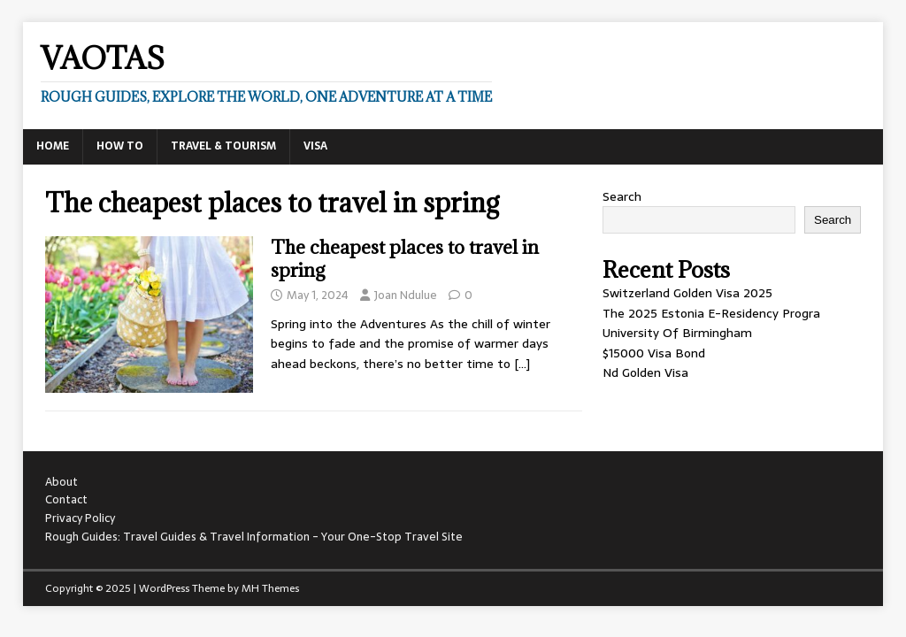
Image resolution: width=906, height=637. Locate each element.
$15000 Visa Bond (654, 353)
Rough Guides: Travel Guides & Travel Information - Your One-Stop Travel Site (254, 536)
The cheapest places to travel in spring (405, 258)
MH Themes (270, 588)
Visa (315, 146)
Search (622, 196)
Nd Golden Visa (645, 372)
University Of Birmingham (677, 332)
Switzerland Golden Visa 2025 (687, 293)
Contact (66, 499)
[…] (522, 363)
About (61, 481)
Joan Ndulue (405, 295)
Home (52, 146)
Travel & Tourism (223, 146)
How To (119, 146)
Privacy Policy (80, 518)
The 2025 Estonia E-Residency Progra (711, 313)
